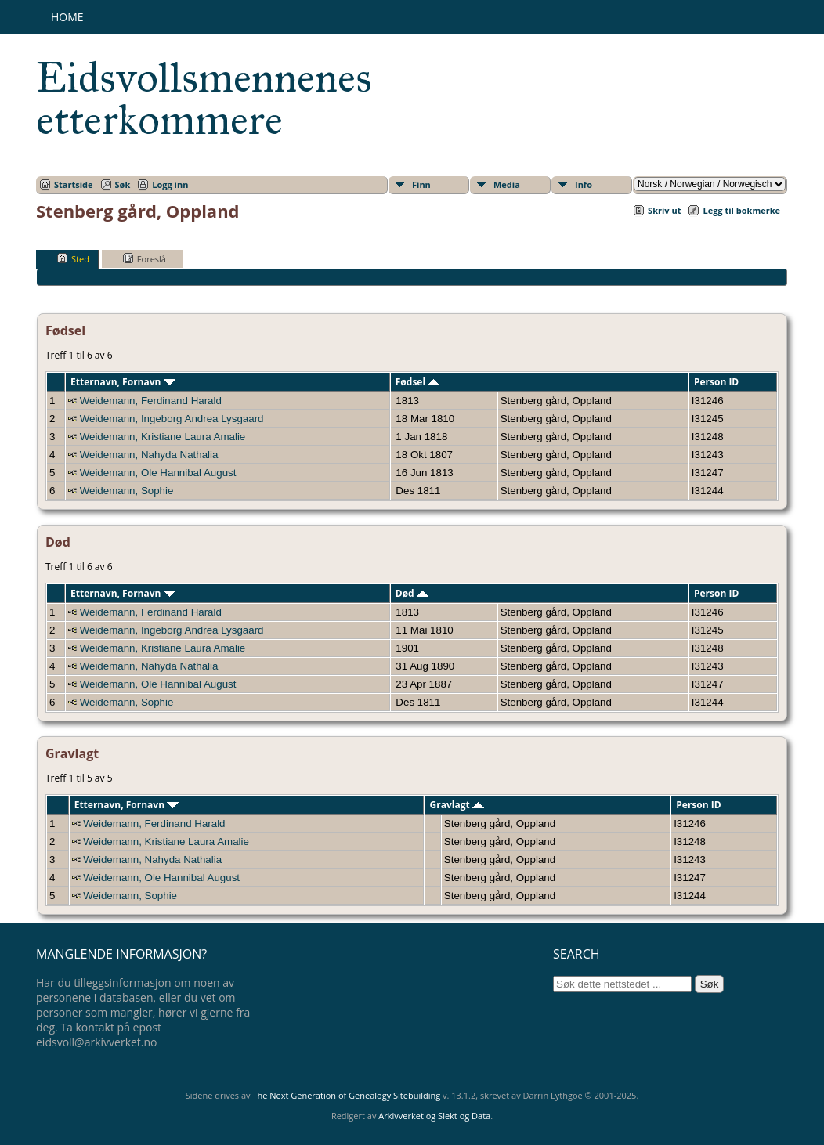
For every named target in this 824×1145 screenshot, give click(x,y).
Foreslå (144, 258)
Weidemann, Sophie (127, 491)
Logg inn (170, 184)
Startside (73, 184)
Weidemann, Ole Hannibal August (158, 473)
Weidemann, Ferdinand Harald (151, 400)
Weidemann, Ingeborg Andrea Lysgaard (172, 418)
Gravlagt (457, 804)
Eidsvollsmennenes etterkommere (204, 99)
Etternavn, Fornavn (122, 381)
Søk (123, 184)
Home (67, 16)
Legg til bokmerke (741, 210)
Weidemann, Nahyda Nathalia (149, 455)
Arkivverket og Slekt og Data (434, 1116)
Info (583, 184)
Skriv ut (664, 210)
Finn (421, 184)
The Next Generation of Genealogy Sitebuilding (346, 1095)
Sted (73, 258)
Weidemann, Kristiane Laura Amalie (163, 436)
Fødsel (417, 381)
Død (412, 593)
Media (506, 184)
